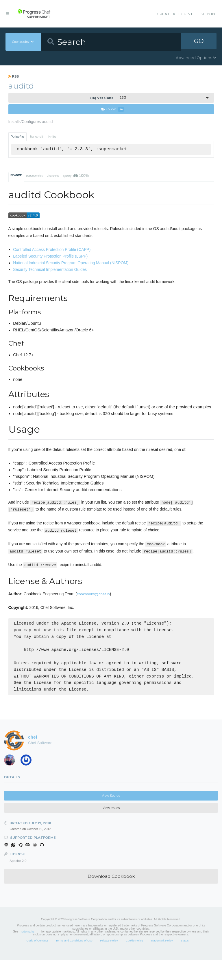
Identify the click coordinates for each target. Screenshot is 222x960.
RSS (13, 76)
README (16, 175)
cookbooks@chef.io (93, 594)
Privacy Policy (109, 947)
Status (185, 947)
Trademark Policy (162, 947)
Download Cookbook (111, 883)
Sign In (208, 14)
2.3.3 (108, 98)
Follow (112, 109)
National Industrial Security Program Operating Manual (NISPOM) (70, 263)
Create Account (175, 14)
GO (199, 42)
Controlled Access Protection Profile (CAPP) (51, 250)
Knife (52, 137)
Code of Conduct (37, 947)
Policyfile (17, 137)
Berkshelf (36, 137)
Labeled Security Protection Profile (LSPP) (50, 256)
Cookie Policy (134, 947)
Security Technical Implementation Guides (50, 270)
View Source (111, 802)
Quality (76, 176)
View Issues (111, 814)
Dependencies (34, 176)
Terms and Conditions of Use (74, 947)
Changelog (53, 176)
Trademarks (26, 938)
